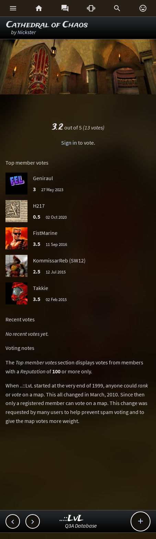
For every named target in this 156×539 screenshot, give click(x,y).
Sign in (69, 142)
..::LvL (71, 518)
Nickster (27, 32)
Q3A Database (81, 525)
